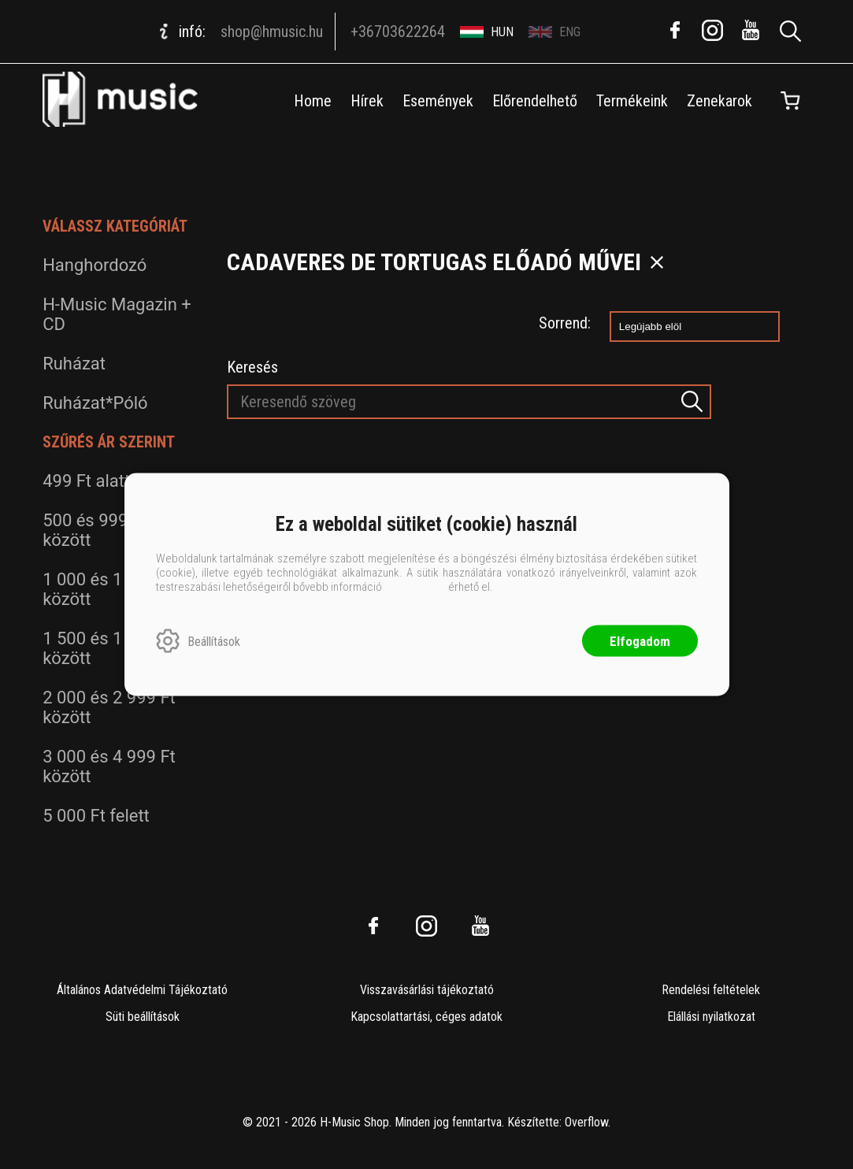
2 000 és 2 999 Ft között (109, 707)
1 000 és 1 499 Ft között (109, 589)
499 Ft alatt (86, 481)
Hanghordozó (94, 265)
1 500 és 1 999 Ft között (109, 648)
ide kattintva (415, 587)
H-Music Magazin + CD (117, 314)
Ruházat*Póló (95, 403)
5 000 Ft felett (96, 816)
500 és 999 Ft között (95, 530)
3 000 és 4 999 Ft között (109, 766)
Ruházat (74, 363)
